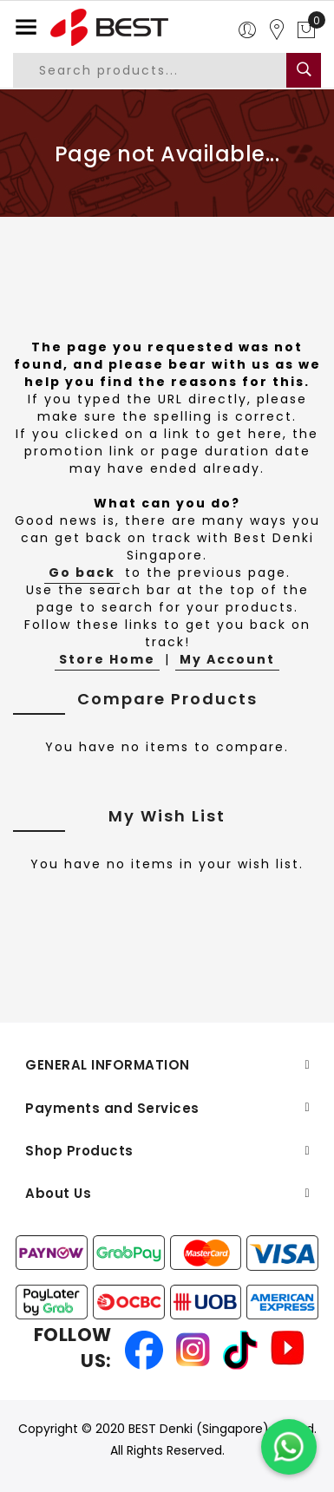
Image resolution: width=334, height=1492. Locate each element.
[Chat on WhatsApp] (289, 1447)
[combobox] (163, 70)
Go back (82, 572)
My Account (227, 659)
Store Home (107, 659)
